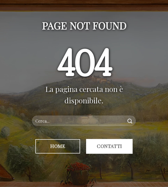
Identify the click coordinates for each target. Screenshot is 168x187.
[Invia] (130, 121)
